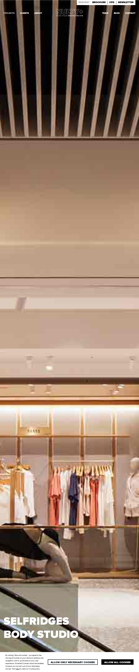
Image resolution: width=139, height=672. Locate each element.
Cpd (111, 2)
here (17, 669)
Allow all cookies (117, 662)
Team (105, 13)
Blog (117, 13)
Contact (130, 13)
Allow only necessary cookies (73, 662)
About (38, 13)
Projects (9, 13)
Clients (24, 13)
